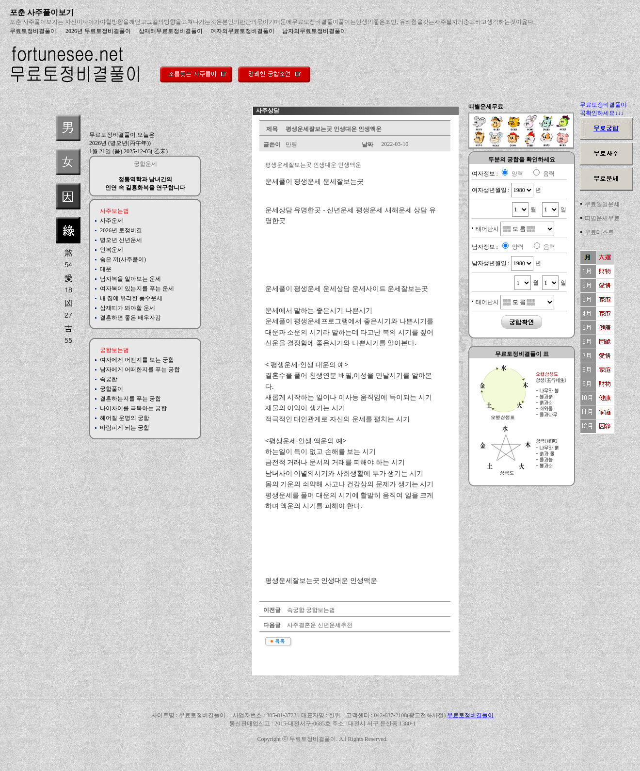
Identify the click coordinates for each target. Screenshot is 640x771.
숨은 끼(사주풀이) (123, 259)
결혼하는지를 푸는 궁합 (130, 398)
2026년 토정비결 (121, 230)
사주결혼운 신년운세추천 (319, 625)
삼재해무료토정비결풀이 (171, 31)
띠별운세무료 (602, 218)
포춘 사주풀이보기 (42, 12)
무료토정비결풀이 (33, 31)
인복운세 (111, 249)
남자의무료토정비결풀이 (314, 31)
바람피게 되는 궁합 (124, 427)
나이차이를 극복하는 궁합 (133, 408)
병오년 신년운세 (121, 240)
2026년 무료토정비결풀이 (97, 31)
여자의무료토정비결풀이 (242, 31)
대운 (106, 269)
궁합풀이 (111, 389)
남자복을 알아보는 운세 (130, 278)
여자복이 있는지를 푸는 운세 (137, 288)
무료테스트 (599, 232)
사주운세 (111, 220)
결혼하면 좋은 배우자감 (130, 317)
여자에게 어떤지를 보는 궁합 (137, 359)
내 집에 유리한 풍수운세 (131, 298)
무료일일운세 (602, 204)
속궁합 (108, 379)
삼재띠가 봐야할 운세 (127, 308)
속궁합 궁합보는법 (310, 610)
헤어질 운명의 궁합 (124, 418)
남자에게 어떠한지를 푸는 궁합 (140, 369)
